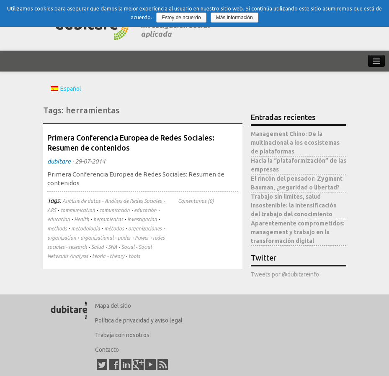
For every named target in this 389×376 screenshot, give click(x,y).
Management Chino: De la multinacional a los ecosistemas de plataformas (295, 142)
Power (142, 237)
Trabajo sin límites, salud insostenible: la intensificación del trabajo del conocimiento (294, 205)
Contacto (107, 349)
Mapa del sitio (113, 305)
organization (61, 237)
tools (134, 256)
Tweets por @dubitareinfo (285, 274)
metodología (85, 228)
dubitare (59, 161)
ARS (51, 210)
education (58, 219)
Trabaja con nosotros (122, 335)
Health (81, 219)
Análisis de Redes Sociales (133, 201)
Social (127, 247)
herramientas (108, 219)
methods (57, 228)
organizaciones (145, 228)
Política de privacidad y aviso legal (139, 320)
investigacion (142, 219)
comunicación (114, 210)
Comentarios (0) (196, 201)
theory (117, 256)
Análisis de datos (81, 201)
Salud (97, 247)
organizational (96, 237)
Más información (234, 17)
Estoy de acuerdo (181, 17)
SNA (112, 247)
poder (124, 237)
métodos (114, 228)
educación (145, 210)
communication (77, 210)
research (78, 247)
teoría (99, 256)
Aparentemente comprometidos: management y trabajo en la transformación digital (298, 232)
